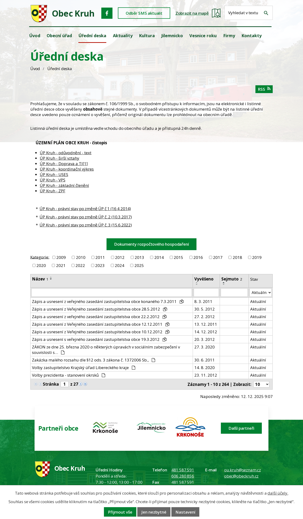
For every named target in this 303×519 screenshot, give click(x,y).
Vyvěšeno (204, 279)
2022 (80, 265)
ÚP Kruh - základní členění (64, 185)
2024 (119, 265)
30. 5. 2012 (204, 309)
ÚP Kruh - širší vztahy (59, 158)
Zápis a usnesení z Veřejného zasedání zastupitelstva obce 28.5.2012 (99, 309)
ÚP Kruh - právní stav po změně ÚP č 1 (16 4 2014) (85, 208)
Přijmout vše (120, 512)
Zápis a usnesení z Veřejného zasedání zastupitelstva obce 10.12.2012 (100, 331)
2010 (80, 257)
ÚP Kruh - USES (54, 174)
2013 (139, 257)
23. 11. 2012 (205, 375)
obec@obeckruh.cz (241, 476)
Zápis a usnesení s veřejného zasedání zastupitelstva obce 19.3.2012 (99, 339)
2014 (159, 257)
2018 (237, 257)
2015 (178, 257)
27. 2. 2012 (204, 316)
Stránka (51, 384)
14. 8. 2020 (204, 367)
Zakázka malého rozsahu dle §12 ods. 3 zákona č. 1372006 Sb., (93, 360)
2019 (257, 257)
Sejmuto (231, 279)
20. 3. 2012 (204, 339)
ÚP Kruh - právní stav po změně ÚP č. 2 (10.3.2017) (86, 217)
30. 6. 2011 (204, 360)
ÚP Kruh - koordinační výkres (67, 169)
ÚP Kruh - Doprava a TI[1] (64, 163)
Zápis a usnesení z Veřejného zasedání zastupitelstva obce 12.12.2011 (100, 324)
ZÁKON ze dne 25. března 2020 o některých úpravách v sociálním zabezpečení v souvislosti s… (106, 349)
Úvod (35, 68)
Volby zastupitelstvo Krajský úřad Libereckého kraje (83, 367)
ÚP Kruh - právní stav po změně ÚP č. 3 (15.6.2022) (86, 225)
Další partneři (241, 428)
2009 (61, 257)
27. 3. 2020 (204, 347)
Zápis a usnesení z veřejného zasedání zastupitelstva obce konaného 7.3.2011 (108, 301)
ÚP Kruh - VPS (52, 180)
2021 (61, 265)
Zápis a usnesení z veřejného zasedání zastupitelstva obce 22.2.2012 (99, 316)
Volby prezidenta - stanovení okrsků (68, 375)
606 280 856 (182, 476)
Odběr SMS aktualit (144, 13)
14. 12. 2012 (205, 331)
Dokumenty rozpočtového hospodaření (151, 244)
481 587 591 (182, 470)
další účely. (277, 493)
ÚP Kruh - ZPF (52, 191)
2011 (100, 257)
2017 (218, 257)
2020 (41, 265)
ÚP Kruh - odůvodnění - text (65, 152)
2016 (198, 257)
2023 (100, 265)
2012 (120, 257)
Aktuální (258, 301)
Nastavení (185, 512)
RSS (264, 89)
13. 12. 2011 (205, 324)
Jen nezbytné (153, 512)
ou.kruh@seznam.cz (242, 470)
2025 (139, 265)
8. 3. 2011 (203, 301)
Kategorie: (39, 257)
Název (40, 279)
